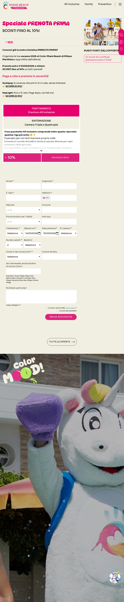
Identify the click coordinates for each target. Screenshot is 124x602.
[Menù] (120, 5)
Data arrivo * (30, 228)
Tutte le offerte (62, 342)
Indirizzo (46, 216)
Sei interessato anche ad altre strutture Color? (21, 265)
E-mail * (10, 193)
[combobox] (46, 198)
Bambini (28, 240)
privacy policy (70, 308)
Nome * (10, 181)
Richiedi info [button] (60, 157)
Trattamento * (13, 228)
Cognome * (47, 181)
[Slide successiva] (117, 29)
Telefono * (47, 193)
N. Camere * (66, 228)
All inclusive (71, 5)
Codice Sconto (49, 251)
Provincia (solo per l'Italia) (19, 216)
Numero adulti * (14, 240)
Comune (46, 205)
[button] (87, 43)
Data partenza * (49, 228)
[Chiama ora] (121, 35)
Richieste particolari (16, 288)
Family (89, 5)
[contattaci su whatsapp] (121, 42)
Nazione (10, 205)
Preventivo (104, 5)
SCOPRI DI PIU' (14, 86)
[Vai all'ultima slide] (89, 29)
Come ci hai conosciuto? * (19, 251)
